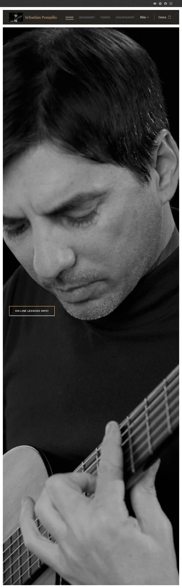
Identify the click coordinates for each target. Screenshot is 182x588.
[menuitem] (91, 17)
